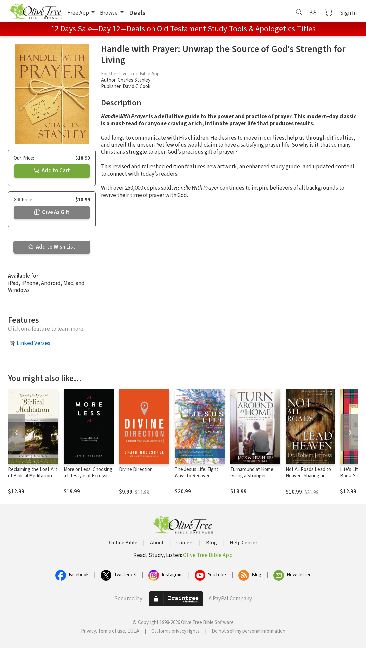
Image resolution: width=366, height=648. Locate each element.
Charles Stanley (134, 80)
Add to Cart (52, 171)
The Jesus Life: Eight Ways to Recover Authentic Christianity (198, 476)
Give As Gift (51, 212)
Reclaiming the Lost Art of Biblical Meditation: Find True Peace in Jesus (32, 479)
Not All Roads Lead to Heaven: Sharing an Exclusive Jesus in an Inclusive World (308, 479)
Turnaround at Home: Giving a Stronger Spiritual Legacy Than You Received (252, 479)
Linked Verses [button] (33, 343)
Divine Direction (136, 469)
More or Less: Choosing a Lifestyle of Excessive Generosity (88, 476)
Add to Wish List (51, 247)
